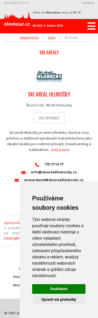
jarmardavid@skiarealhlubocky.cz (49, 179)
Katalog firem (29, 37)
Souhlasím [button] (59, 289)
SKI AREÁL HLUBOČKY (49, 94)
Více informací (49, 117)
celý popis (60, 149)
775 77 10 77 (49, 164)
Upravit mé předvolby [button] (58, 299)
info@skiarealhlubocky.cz (49, 172)
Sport (51, 37)
